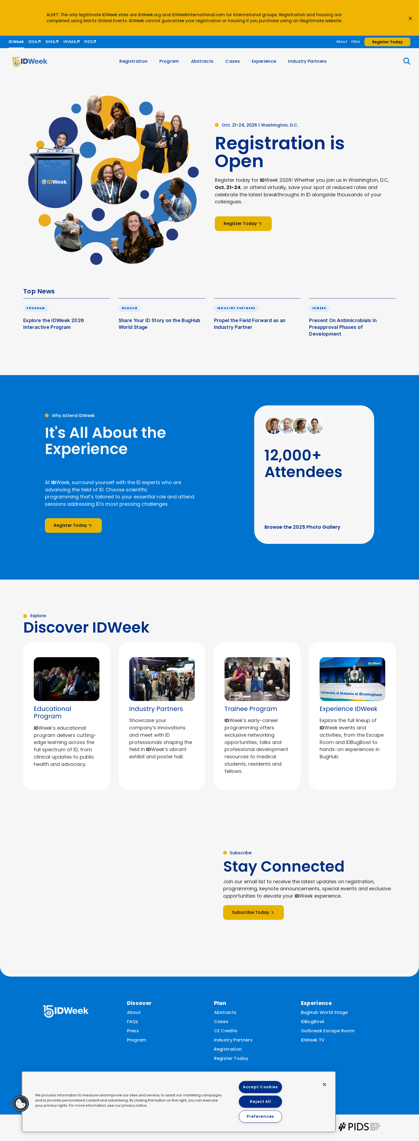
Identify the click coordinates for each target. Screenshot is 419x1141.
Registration (136, 63)
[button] (403, 63)
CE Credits (226, 1033)
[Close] (324, 1084)
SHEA (50, 41)
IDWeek (16, 41)
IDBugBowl (312, 1024)
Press (133, 1033)
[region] (179, 1101)
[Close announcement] (410, 18)
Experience (266, 63)
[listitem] (66, 719)
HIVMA (69, 41)
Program (171, 63)
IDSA (32, 41)
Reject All (260, 1101)
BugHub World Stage (324, 1014)
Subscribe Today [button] (253, 916)
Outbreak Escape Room (327, 1033)
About (341, 41)
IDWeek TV (313, 1042)
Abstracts (204, 63)
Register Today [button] (387, 42)
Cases (235, 63)
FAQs (355, 41)
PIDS (88, 41)
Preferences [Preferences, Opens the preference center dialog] (260, 1116)
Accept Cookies (260, 1087)
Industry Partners (309, 63)
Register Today (231, 1060)
